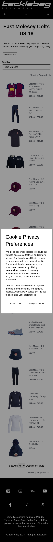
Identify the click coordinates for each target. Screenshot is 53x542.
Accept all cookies (36, 303)
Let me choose (15, 303)
